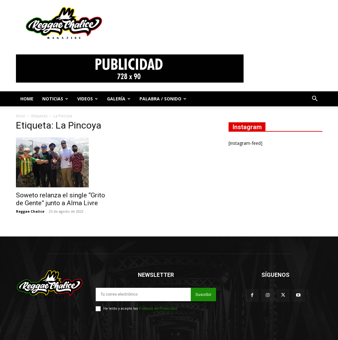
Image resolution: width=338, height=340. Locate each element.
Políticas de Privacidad (158, 309)
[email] (143, 294)
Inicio (20, 116)
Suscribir (203, 294)
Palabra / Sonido (162, 99)
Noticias (55, 99)
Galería (118, 99)
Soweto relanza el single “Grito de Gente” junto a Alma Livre (60, 199)
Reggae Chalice (30, 211)
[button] (314, 99)
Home (26, 99)
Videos (87, 99)
